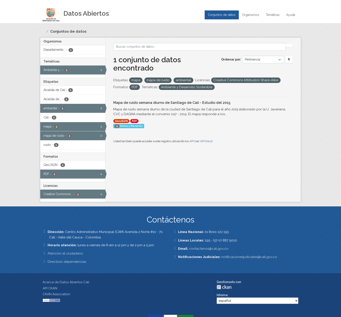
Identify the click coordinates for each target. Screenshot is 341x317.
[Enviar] (289, 45)
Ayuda (290, 15)
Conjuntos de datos (222, 15)
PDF (134, 121)
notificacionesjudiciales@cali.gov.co (249, 257)
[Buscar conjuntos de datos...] (199, 47)
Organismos (250, 15)
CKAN (224, 287)
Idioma (222, 295)
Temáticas (273, 15)
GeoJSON (121, 121)
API (191, 141)
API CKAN (50, 288)
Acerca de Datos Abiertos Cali (66, 282)
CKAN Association (56, 294)
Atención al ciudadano (65, 253)
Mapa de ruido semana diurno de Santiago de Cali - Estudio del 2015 (171, 103)
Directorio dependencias (67, 262)
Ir (289, 59)
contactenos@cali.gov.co (208, 249)
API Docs (206, 141)
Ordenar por (230, 59)
